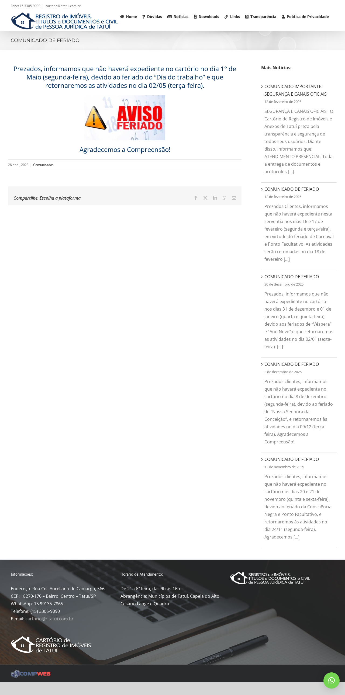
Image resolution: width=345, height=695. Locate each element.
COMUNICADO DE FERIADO (291, 189)
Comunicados (43, 164)
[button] (331, 680)
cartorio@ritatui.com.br (63, 6)
